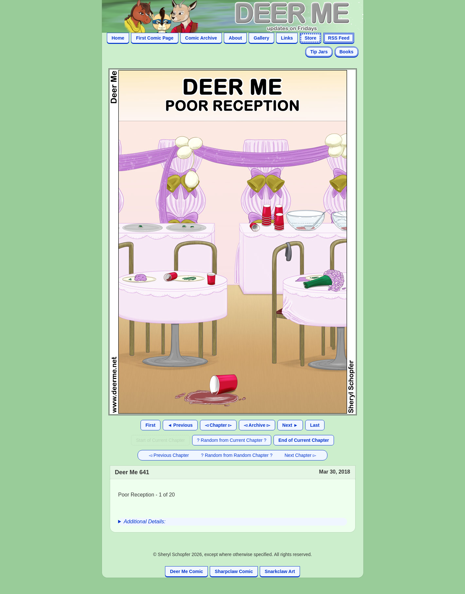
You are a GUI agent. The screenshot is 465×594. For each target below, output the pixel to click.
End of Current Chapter (303, 440)
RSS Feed (338, 38)
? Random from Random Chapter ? (237, 455)
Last (315, 425)
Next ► (290, 425)
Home (118, 38)
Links (287, 38)
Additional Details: (144, 521)
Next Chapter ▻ (300, 455)
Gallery (261, 38)
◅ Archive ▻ (257, 425)
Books (347, 51)
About (235, 38)
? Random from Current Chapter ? (231, 440)
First (150, 425)
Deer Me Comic (186, 571)
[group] (232, 522)
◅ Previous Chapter (169, 455)
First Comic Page (154, 38)
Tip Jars (318, 51)
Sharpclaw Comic (234, 571)
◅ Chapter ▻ (218, 425)
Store (310, 38)
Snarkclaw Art (280, 571)
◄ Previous (180, 425)
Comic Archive (201, 38)
